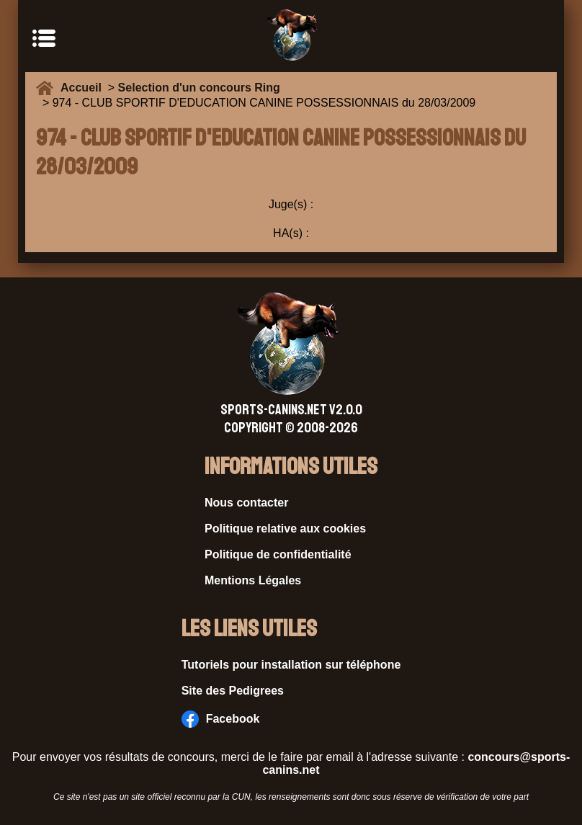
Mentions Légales (253, 580)
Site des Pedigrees (233, 690)
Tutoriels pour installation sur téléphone (291, 665)
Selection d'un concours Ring (199, 87)
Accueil (84, 87)
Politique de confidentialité (278, 554)
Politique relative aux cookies (285, 528)
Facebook (221, 719)
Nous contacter (246, 502)
